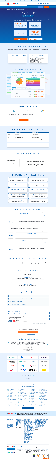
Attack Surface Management (27, 423)
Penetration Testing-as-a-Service (28, 437)
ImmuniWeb (8, 9)
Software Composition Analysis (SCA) (39, 425)
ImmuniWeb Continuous (10, 425)
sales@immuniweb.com (20, 449)
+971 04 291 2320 (45, 448)
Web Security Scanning (27, 442)
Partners (36, 429)
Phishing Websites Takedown (27, 438)
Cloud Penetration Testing (27, 425)
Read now (39, 0)
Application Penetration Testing (28, 421)
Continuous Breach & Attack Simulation (29, 428)
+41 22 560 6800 (19, 448)
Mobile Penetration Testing (27, 434)
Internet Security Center (19, 419)
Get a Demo (20, 39)
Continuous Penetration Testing (28, 429)
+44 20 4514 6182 (28, 448)
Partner (48, 3)
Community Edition (10, 429)
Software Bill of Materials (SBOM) (39, 426)
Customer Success (18, 423)
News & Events (18, 427)
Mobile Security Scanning (27, 435)
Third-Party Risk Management (28, 439)
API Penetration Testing (27, 419)
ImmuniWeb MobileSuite (10, 424)
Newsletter (10, 449)
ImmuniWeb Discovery (10, 419)
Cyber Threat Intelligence (27, 431)
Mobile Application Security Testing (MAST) (40, 423)
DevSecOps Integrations (10, 426)
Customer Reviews (18, 422)
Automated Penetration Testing (28, 424)
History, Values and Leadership (20, 420)
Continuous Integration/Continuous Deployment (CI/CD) (42, 419)
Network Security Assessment (28, 436)
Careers (17, 425)
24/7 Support (40, 3)
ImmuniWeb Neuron (9, 420)
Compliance (8, 427)
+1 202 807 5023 (36, 448)
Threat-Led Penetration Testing (28, 440)
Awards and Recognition (19, 421)
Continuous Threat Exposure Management (29, 430)
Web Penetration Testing (27, 441)
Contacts (17, 424)
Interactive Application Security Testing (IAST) (40, 421)
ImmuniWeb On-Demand (10, 423)
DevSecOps (36, 427)
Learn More (32, 119)
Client (46, 3)
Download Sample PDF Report (35, 39)
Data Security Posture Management (28, 433)
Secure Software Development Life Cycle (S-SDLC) (41, 420)
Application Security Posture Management (29, 422)
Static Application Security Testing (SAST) (40, 424)
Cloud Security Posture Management (28, 426)
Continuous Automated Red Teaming (28, 427)
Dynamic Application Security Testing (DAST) (40, 422)
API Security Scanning (27, 420)
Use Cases (13, 9)
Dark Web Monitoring (26, 432)
